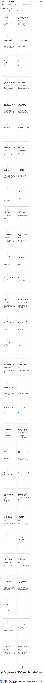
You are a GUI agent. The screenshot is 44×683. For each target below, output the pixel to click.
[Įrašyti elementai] (26, 1)
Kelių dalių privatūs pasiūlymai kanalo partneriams (18, 675)
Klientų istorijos (24, 671)
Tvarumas (39, 678)
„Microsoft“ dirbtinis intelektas (5, 677)
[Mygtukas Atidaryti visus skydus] (4, 4)
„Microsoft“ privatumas (28, 678)
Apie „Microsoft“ (21, 678)
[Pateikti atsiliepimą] (22, 1)
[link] (9, 22)
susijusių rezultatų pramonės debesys (22, 10)
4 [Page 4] (25, 667)
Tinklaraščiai (18, 671)
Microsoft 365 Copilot (4, 678)
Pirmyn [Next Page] (31, 667)
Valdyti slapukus (13, 682)
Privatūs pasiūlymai (12, 672)
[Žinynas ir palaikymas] (24, 1)
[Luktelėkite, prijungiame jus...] (40, 1)
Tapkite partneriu (3, 673)
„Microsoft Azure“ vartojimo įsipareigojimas (24, 672)
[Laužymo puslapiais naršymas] (23, 668)
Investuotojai (35, 678)
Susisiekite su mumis (22, 681)
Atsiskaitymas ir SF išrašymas (37, 672)
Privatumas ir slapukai (30, 681)
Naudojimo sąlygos (37, 681)
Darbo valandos (30, 671)
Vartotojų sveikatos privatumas (5, 681)
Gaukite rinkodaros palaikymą (17, 673)
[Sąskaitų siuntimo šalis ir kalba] (34, 1)
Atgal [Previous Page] (16, 667)
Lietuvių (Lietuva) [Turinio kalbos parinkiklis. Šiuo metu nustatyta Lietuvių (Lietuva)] (3, 679)
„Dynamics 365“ (24, 677)
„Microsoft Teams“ (11, 678)
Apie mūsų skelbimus (6, 682)
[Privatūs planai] (28, 1)
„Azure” (19, 677)
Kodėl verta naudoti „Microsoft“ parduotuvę (8, 671)
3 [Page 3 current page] (23, 667)
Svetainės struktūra (14, 681)
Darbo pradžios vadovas (37, 671)
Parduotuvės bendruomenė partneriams (30, 674)
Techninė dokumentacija (4, 672)
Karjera (16, 678)
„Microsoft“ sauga (14, 677)
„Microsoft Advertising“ (37, 677)
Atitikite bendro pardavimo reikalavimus (15, 674)
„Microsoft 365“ (30, 677)
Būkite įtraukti (8, 673)
